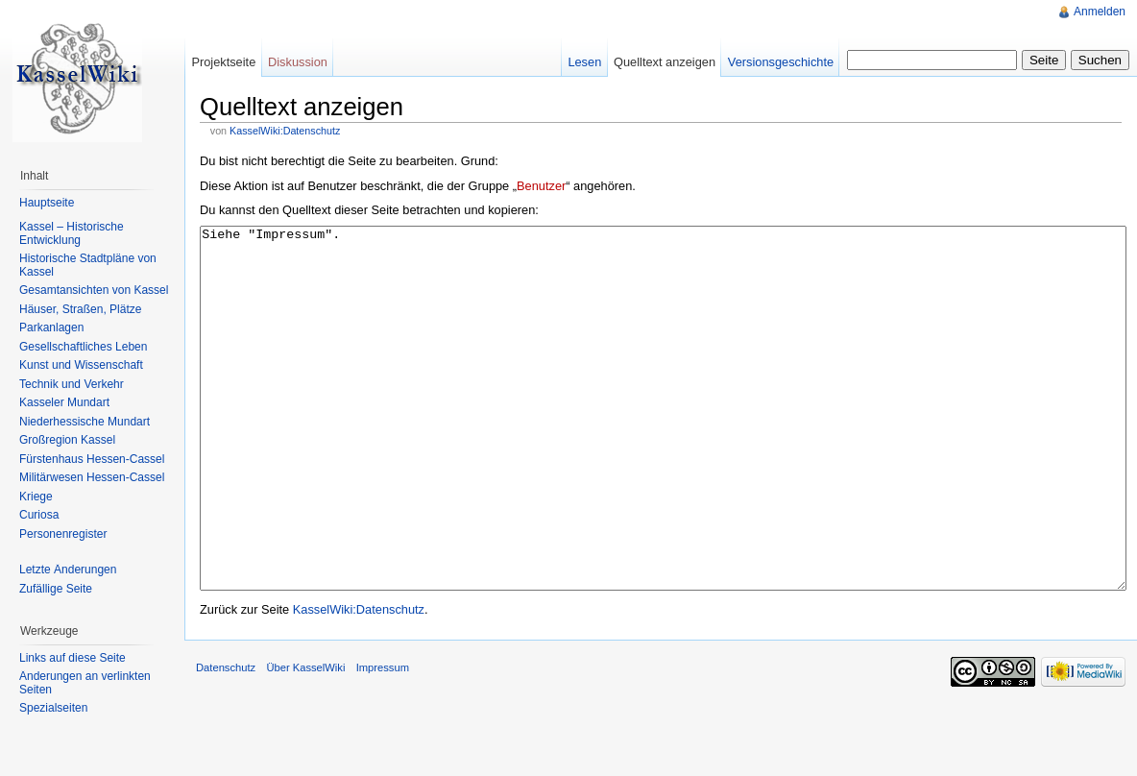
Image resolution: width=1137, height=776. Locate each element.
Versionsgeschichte (781, 62)
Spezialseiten (53, 708)
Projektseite (223, 62)
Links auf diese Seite (72, 658)
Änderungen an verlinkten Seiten (85, 682)
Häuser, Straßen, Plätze (80, 309)
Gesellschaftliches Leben (83, 346)
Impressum (382, 739)
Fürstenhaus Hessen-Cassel (91, 459)
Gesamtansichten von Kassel (93, 290)
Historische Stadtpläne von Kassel (88, 265)
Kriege (36, 496)
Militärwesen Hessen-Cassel (91, 477)
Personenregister (63, 534)
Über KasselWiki (305, 739)
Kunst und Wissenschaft (81, 365)
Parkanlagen (51, 327)
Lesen (584, 62)
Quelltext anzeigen (664, 62)
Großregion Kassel (67, 440)
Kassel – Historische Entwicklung (71, 233)
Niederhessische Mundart (84, 421)
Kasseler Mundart (64, 402)
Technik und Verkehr (71, 384)
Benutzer (541, 186)
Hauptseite (46, 202)
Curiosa (39, 514)
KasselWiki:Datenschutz (285, 130)
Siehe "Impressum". (663, 444)
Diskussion (297, 62)
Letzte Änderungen (67, 569)
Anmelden (1099, 11)
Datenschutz (225, 739)
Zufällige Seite (55, 588)
